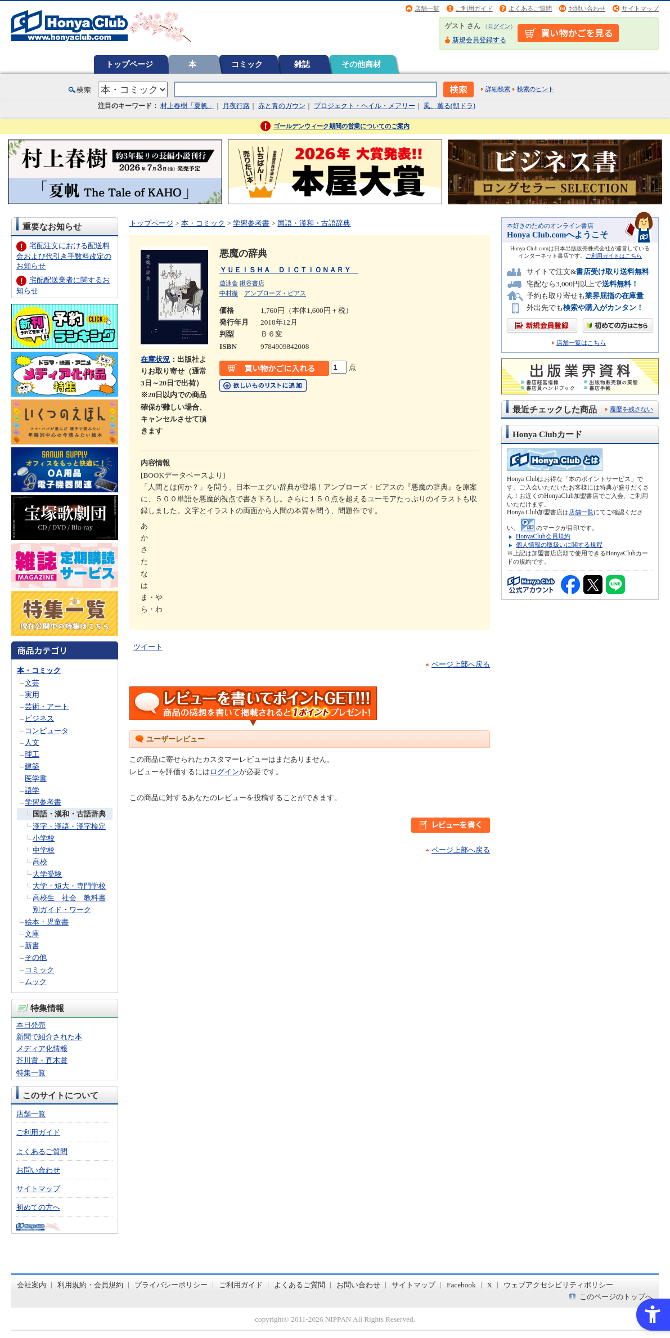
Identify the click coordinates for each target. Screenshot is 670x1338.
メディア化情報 (42, 1048)
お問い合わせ (586, 8)
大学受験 (47, 874)
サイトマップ (640, 8)
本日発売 (31, 1025)
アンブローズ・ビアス (275, 293)
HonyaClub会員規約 (543, 536)
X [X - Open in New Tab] (490, 1285)
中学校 (44, 850)
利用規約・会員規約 (90, 1285)
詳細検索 (497, 89)
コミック (247, 64)
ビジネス (39, 718)
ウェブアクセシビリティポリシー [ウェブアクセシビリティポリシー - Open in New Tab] (558, 1285)
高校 (40, 861)
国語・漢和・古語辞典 (69, 814)
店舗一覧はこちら (581, 343)
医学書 (36, 778)
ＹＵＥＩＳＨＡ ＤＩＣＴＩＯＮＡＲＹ (288, 270)
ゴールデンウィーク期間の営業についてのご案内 (341, 126)
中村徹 (228, 293)
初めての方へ (38, 1207)
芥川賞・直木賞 (42, 1060)
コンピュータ (47, 730)
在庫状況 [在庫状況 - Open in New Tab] (155, 359)
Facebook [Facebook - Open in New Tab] (461, 1285)
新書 (32, 945)
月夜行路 (236, 106)
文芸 (32, 683)
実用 (32, 694)
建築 (32, 766)
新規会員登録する (479, 40)
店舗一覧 (427, 8)
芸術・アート (47, 706)
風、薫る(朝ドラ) (449, 106)
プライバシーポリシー (171, 1285)
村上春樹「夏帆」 (187, 106)
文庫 (32, 934)
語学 (32, 790)
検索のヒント (535, 89)
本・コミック (39, 670)
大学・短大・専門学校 (69, 886)
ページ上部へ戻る (460, 664)
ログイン (499, 26)
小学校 (44, 838)
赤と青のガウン (281, 106)
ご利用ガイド (474, 8)
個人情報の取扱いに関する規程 (559, 544)
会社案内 (31, 1285)
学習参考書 (43, 802)
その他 (36, 957)
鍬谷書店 (252, 283)
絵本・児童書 (47, 922)
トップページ (129, 64)
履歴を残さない (631, 409)
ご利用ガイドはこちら (614, 256)
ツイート (148, 647)
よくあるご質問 (530, 8)
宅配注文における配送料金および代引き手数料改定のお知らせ (63, 255)
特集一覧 (31, 1072)
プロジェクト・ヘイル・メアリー (364, 106)
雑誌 (302, 64)
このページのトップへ (616, 1296)
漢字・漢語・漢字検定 (69, 826)
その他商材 (361, 64)
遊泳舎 (228, 283)
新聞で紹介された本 (49, 1036)
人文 (32, 742)
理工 (32, 754)
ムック (36, 981)
